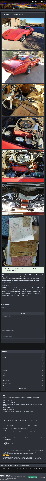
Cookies (30, 468)
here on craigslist (14, 269)
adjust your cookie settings (11, 477)
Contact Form (8, 440)
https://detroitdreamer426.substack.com (13, 278)
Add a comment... (7, 336)
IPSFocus (9, 468)
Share (23, 313)
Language (14, 468)
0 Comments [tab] (6, 327)
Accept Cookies (33, 477)
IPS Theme (5, 468)
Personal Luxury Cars (23, 368)
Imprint (6, 442)
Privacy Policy (8, 439)
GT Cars (23, 363)
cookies (7, 476)
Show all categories (23, 388)
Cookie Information (9, 443)
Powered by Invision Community (23, 469)
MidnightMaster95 (6, 304)
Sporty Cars (23, 362)
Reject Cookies (42, 477)
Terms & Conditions (9, 444)
